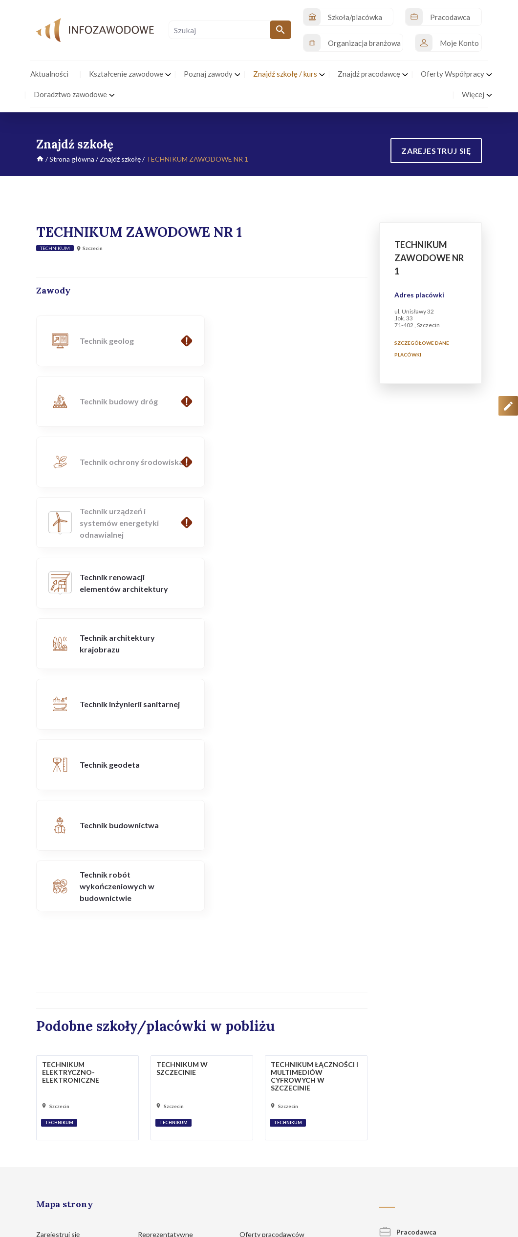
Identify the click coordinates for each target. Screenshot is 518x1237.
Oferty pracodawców (276, 931)
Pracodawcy (161, 983)
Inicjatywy (56, 986)
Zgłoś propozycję (460, 1170)
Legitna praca (158, 1035)
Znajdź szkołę (120, 159)
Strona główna (71, 159)
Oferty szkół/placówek (278, 949)
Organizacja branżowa (424, 983)
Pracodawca (407, 929)
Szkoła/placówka (415, 956)
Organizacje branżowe (176, 965)
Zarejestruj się (62, 931)
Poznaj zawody (63, 1037)
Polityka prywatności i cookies (293, 1170)
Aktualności (58, 968)
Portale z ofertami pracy (280, 1001)
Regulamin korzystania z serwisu (385, 1170)
